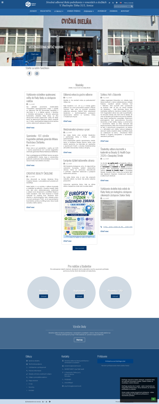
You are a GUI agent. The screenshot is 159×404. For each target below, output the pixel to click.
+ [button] (110, 2)
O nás (31, 384)
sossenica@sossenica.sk (72, 366)
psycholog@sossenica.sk (72, 386)
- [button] (113, 2)
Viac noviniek (79, 248)
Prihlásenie (128, 3)
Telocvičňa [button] (45, 11)
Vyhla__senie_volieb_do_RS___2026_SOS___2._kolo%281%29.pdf (116, 227)
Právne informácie (35, 371)
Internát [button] (102, 11)
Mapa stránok (33, 380)
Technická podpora (35, 364)
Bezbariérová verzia (33, 402)
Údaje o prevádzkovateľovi (38, 377)
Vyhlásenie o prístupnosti (37, 367)
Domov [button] (33, 11)
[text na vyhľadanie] (123, 6)
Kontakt (31, 390)
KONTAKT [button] (125, 11)
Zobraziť (43, 296)
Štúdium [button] (89, 11)
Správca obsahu (34, 361)
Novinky (31, 387)
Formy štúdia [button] (73, 11)
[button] (120, 2)
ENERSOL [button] (114, 11)
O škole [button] (59, 11)
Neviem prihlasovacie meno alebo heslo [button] (115, 365)
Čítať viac (31, 128)
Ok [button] (153, 399)
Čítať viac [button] (35, 54)
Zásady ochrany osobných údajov (40, 374)
